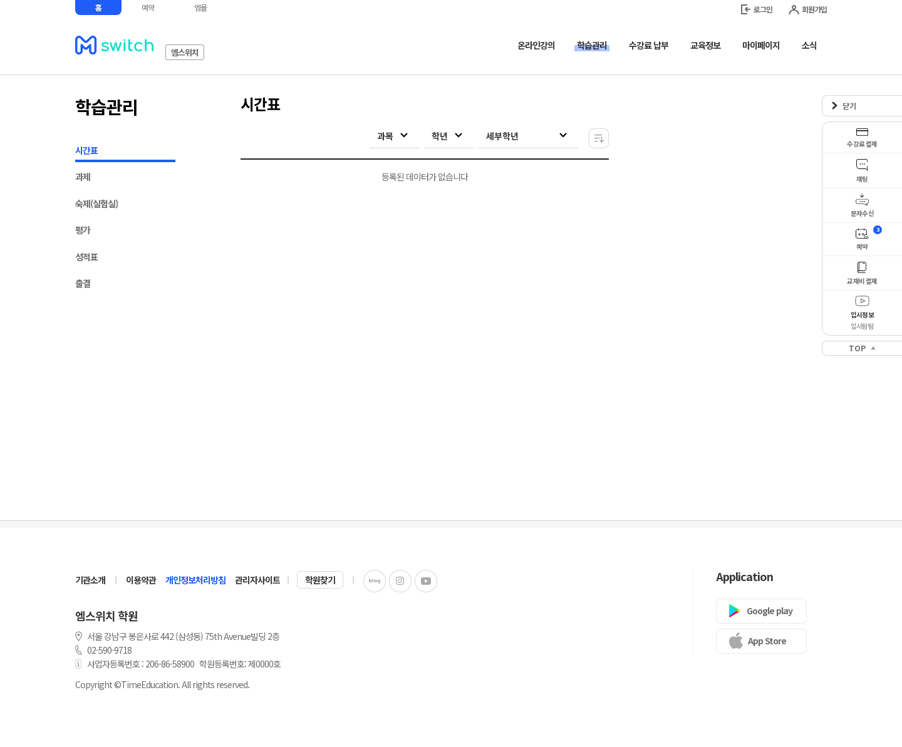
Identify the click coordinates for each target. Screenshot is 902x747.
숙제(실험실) (96, 203)
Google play (769, 610)
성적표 (86, 256)
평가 (82, 230)
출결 (82, 283)
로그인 (756, 9)
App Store (767, 640)
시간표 (125, 152)
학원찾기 (320, 580)
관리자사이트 (257, 580)
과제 (82, 176)
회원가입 (808, 9)
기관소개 (90, 580)
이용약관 (141, 580)
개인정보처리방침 (195, 580)
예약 (148, 7)
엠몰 (200, 7)
